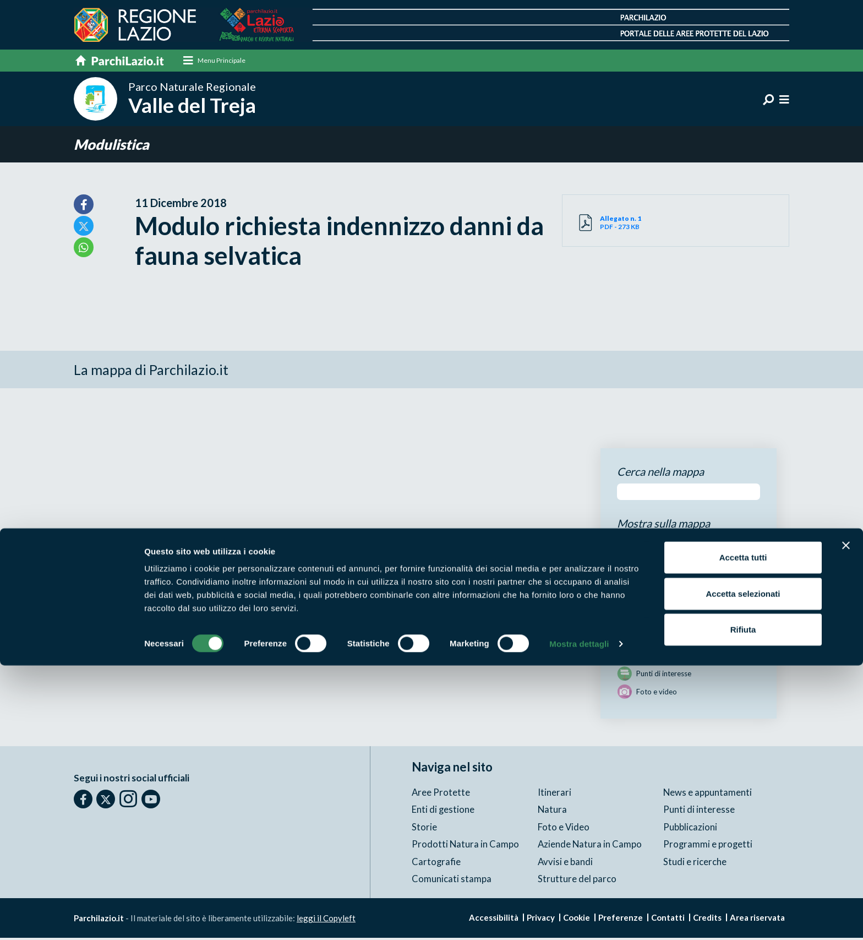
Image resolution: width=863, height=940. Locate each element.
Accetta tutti (743, 831)
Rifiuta (743, 904)
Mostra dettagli (579, 918)
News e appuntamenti (707, 794)
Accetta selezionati (743, 868)
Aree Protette (441, 794)
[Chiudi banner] (846, 820)
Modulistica (114, 146)
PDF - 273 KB (638, 224)
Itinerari (554, 794)
